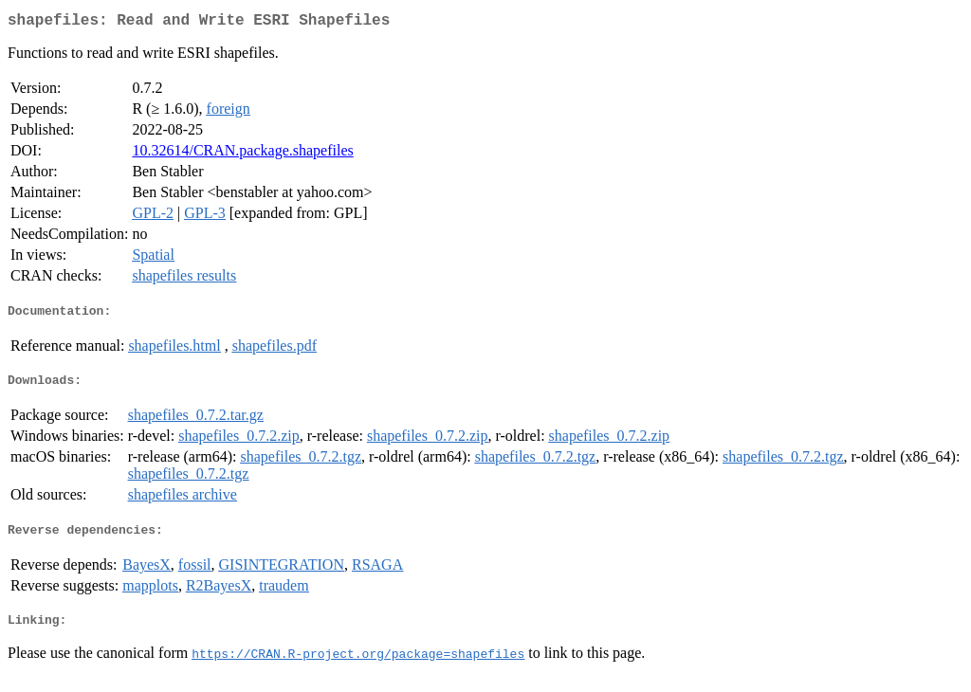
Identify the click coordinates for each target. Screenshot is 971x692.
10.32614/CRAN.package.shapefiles (242, 154)
